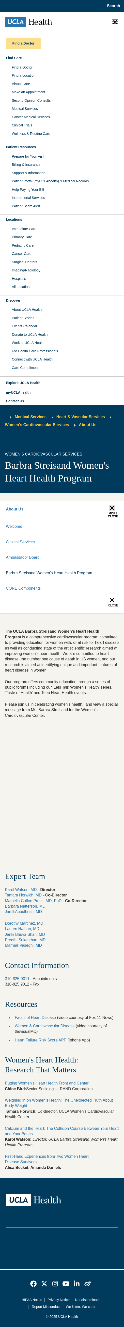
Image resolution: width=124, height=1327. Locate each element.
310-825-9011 (17, 979)
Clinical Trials (22, 125)
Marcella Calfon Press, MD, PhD (33, 901)
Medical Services (25, 109)
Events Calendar (24, 326)
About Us (87, 425)
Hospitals (19, 279)
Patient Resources (21, 147)
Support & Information (28, 173)
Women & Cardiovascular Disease (45, 1026)
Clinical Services (20, 542)
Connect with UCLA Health (32, 359)
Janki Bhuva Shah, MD (25, 934)
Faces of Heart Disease (35, 1017)
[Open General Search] (112, 5)
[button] (62, 383)
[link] (33, 1284)
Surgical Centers (24, 262)
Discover (13, 300)
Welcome (14, 526)
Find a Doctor (22, 67)
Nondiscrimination (88, 1300)
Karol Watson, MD (21, 890)
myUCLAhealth (18, 392)
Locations (14, 219)
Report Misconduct (46, 1307)
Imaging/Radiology (26, 270)
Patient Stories (23, 318)
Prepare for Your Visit (28, 156)
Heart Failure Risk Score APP (40, 1040)
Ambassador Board (23, 557)
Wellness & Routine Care (31, 134)
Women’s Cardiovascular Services (37, 425)
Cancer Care (21, 254)
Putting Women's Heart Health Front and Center (47, 1083)
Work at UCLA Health (28, 343)
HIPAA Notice (32, 1300)
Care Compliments (26, 368)
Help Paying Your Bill (28, 190)
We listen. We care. (81, 1307)
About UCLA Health (27, 310)
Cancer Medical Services (31, 117)
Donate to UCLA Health (30, 335)
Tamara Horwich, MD (23, 895)
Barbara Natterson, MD (25, 906)
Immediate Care (24, 229)
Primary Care (22, 237)
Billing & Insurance (26, 165)
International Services (28, 198)
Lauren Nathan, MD (22, 929)
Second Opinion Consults (31, 100)
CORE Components (23, 588)
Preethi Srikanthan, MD (25, 940)
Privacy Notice (59, 1300)
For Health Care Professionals (35, 351)
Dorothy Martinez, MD (24, 923)
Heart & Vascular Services (80, 417)
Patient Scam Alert (26, 206)
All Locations (21, 287)
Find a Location (23, 75)
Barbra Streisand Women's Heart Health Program (49, 573)
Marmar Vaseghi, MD (23, 945)
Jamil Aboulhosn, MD (23, 912)
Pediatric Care (23, 245)
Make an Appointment (28, 92)
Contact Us (15, 401)
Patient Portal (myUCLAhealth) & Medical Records (50, 181)
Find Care (14, 58)
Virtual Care (21, 84)
